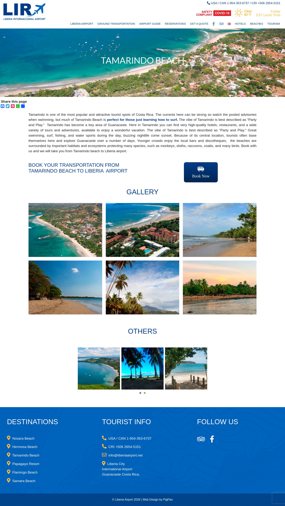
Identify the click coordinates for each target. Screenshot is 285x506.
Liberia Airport (81, 23)
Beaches (256, 23)
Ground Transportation (116, 23)
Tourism (273, 23)
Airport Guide (150, 23)
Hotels (240, 23)
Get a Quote (199, 23)
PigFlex (168, 499)
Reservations (175, 23)
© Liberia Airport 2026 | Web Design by (137, 499)
